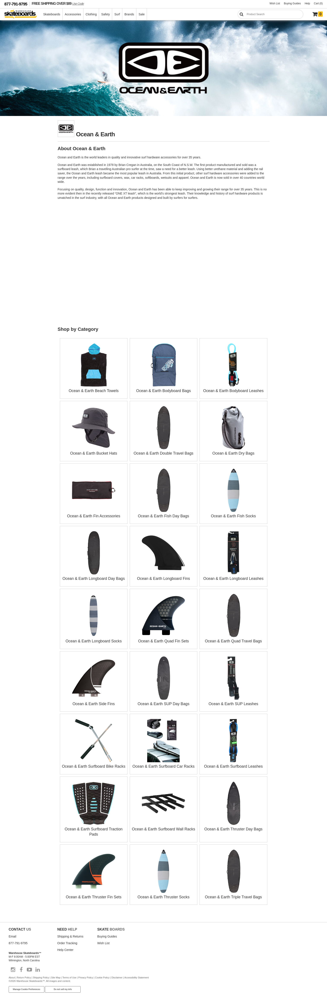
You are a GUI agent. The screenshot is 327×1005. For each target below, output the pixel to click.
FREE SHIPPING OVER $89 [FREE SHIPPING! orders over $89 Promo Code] (58, 3)
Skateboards (52, 14)
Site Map (55, 974)
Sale (142, 14)
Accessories (73, 14)
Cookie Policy (102, 974)
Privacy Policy (85, 974)
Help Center (65, 947)
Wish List (275, 3)
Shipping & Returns (70, 933)
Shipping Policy (41, 974)
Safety (105, 14)
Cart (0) (318, 3)
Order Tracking (67, 940)
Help (307, 3)
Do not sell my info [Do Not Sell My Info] (63, 986)
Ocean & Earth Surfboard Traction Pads (93, 826)
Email (12, 933)
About (12, 974)
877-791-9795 (15, 4)
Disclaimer (116, 974)
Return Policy (24, 974)
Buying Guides (292, 3)
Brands (129, 14)
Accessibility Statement (136, 974)
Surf (117, 14)
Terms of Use (69, 974)
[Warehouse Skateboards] (22, 14)
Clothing (91, 14)
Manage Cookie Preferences (26, 986)
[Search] (270, 14)
